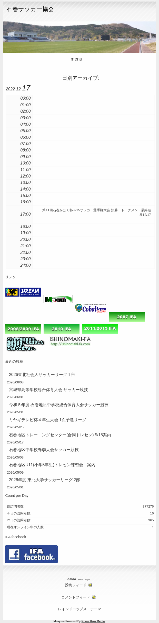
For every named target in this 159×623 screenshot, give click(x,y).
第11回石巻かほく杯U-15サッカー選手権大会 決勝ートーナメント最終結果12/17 (96, 212)
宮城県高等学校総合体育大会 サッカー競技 (48, 389)
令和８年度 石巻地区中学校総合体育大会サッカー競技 (58, 405)
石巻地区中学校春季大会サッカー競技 (44, 450)
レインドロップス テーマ (79, 609)
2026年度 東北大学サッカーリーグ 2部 (44, 480)
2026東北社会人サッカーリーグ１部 (42, 374)
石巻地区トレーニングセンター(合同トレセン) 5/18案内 (60, 435)
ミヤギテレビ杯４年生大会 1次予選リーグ (47, 420)
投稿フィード (75, 585)
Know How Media (93, 621)
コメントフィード (75, 597)
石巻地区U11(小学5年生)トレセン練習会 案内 (52, 465)
